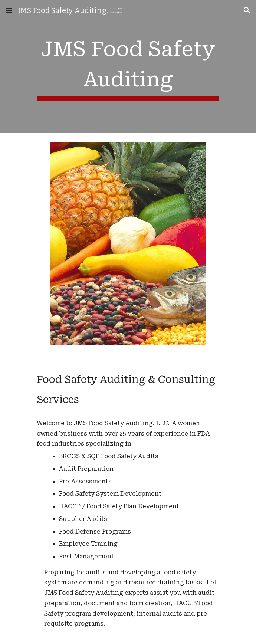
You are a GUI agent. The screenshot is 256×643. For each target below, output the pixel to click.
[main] (128, 67)
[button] (9, 10)
